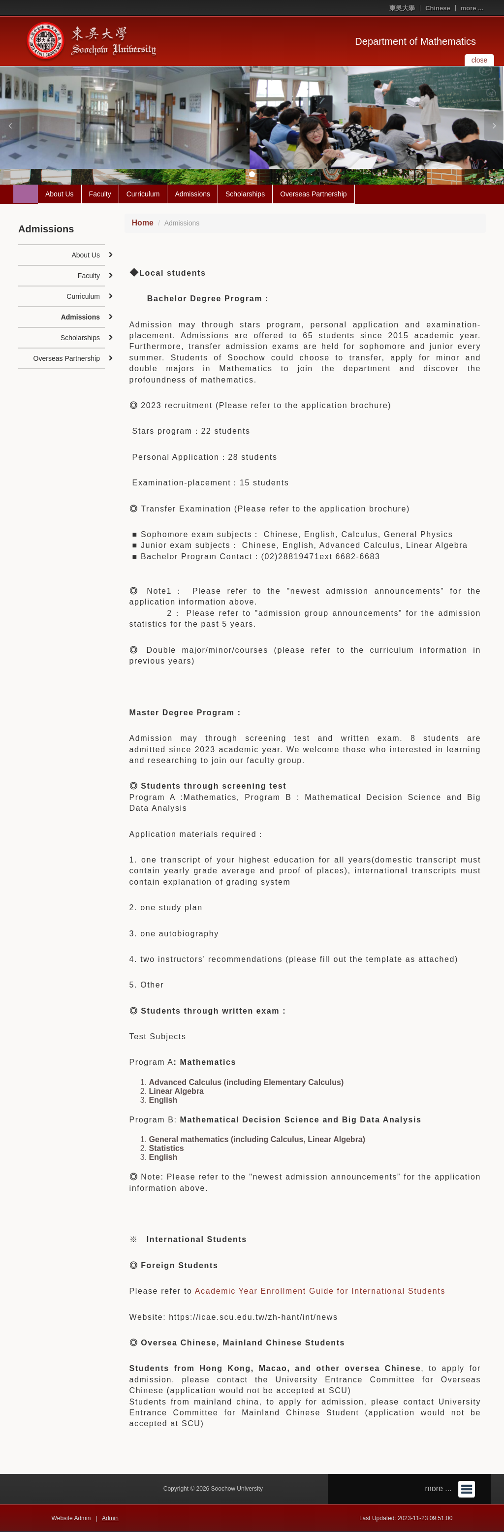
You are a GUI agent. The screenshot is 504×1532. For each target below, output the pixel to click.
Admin (110, 1518)
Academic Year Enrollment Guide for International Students (320, 1291)
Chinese (437, 8)
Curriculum (143, 194)
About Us (59, 194)
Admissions (192, 194)
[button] (10, 125)
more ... (472, 8)
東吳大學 (402, 8)
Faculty (100, 194)
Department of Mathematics (415, 41)
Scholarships (245, 194)
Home (143, 223)
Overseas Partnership (313, 194)
